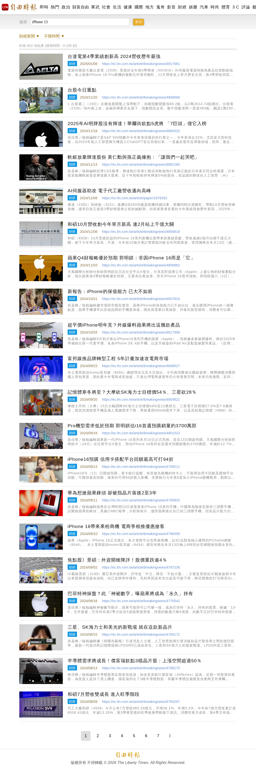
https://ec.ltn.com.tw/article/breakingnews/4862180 (141, 164)
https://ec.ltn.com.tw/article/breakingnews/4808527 (141, 366)
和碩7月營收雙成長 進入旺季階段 (104, 694)
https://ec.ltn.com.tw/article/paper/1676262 (134, 198)
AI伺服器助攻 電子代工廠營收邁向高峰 (109, 190)
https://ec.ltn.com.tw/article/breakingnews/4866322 (141, 131)
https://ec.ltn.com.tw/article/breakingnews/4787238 (141, 567)
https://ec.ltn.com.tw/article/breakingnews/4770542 (141, 601)
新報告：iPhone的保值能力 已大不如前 (110, 291)
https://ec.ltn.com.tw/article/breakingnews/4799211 (141, 467)
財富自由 (80, 7)
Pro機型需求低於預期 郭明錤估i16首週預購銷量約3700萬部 (132, 425)
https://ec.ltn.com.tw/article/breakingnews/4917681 (141, 64)
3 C (235, 7)
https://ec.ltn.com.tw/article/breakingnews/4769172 (141, 634)
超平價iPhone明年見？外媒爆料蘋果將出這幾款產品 (124, 325)
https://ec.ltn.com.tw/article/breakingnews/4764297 (141, 702)
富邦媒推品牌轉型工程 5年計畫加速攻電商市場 (118, 358)
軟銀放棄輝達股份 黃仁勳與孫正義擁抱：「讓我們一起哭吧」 (133, 157)
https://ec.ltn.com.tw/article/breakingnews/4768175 (141, 668)
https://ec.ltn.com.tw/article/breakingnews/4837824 (141, 299)
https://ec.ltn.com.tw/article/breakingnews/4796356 (141, 534)
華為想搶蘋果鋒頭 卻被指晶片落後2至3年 (112, 492)
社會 (106, 7)
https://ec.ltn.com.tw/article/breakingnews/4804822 (141, 399)
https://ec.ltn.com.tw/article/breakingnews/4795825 (141, 500)
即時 (44, 7)
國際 (139, 7)
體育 (225, 7)
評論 (246, 7)
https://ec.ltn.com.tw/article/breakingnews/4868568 (141, 97)
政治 (66, 7)
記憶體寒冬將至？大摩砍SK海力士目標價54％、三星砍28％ (132, 392)
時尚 (215, 7)
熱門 (55, 7)
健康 (128, 7)
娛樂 (193, 7)
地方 (149, 7)
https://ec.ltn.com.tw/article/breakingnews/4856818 (141, 232)
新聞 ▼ (29, 36)
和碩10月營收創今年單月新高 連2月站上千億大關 (121, 224)
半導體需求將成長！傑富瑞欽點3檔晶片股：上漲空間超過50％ (135, 660)
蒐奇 (160, 7)
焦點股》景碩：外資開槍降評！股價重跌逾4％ (117, 560)
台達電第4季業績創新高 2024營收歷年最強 (114, 56)
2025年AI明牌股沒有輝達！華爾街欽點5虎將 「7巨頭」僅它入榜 (137, 123)
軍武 (95, 7)
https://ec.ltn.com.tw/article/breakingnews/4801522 (141, 433)
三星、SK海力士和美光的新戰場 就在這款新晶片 (120, 627)
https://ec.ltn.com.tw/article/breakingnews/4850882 (141, 265)
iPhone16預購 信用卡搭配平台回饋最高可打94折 (121, 459)
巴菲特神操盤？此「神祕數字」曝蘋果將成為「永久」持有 (130, 593)
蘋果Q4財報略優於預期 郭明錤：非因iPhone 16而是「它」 (131, 257)
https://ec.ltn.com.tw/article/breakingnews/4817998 (141, 332)
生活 (117, 7)
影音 (171, 7)
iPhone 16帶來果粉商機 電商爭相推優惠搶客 (116, 526)
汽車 (204, 7)
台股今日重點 (82, 90)
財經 (182, 7)
